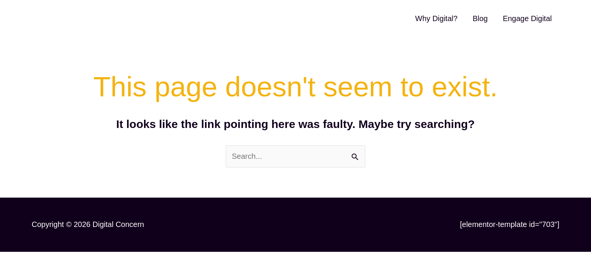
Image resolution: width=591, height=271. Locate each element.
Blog (480, 18)
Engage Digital (527, 18)
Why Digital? (436, 18)
